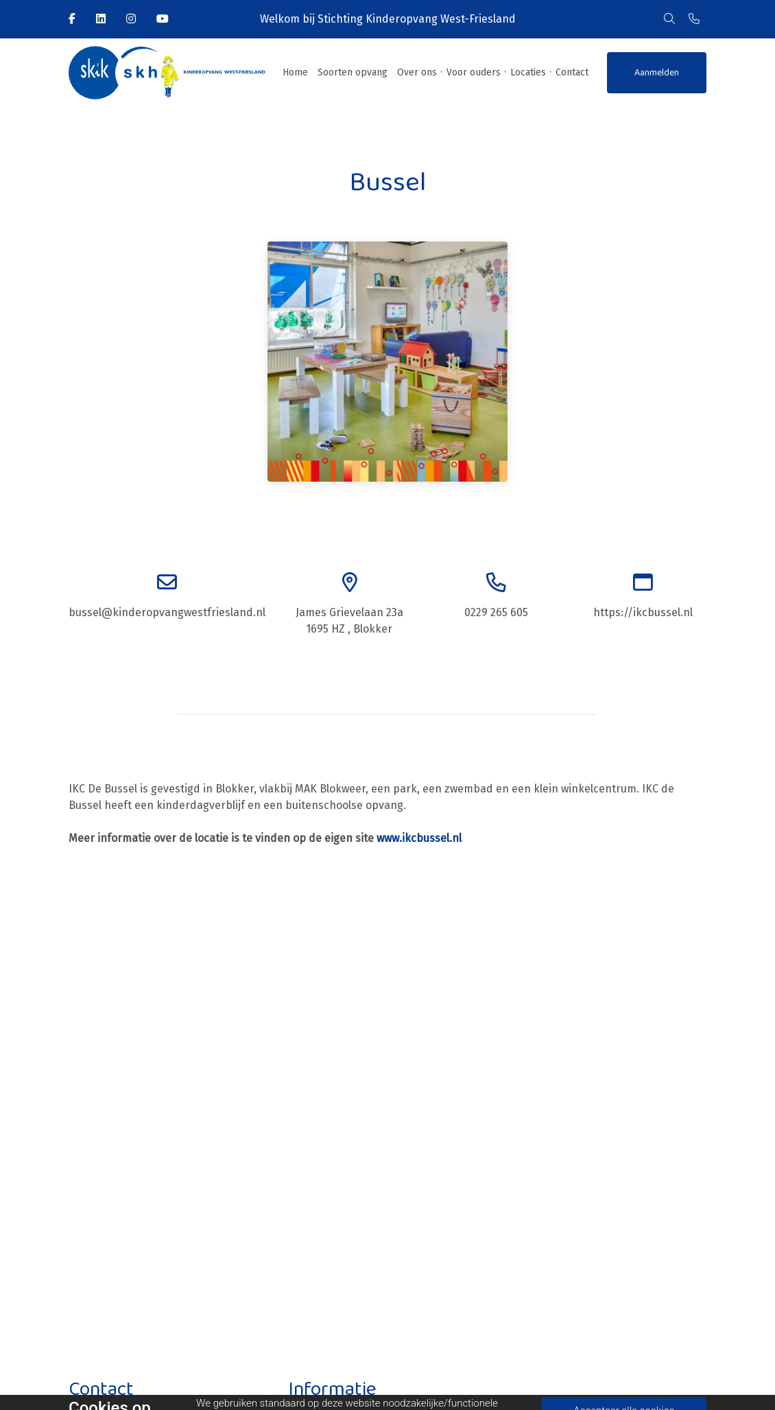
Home (295, 72)
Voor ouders (473, 72)
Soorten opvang (353, 72)
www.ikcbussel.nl (419, 838)
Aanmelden (656, 72)
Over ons (417, 72)
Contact (572, 72)
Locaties (528, 72)
